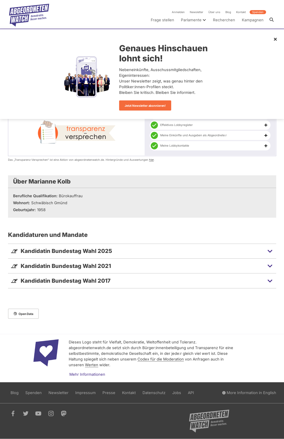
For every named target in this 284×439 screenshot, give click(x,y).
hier (151, 159)
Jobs (176, 392)
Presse (108, 392)
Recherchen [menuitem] (224, 20)
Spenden (257, 12)
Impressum (85, 392)
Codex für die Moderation (160, 359)
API (191, 392)
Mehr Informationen (87, 374)
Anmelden (178, 12)
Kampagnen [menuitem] (252, 20)
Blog (228, 12)
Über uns (214, 12)
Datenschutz (154, 392)
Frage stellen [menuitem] (162, 20)
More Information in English (249, 393)
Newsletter (196, 12)
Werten (91, 365)
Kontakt (241, 12)
